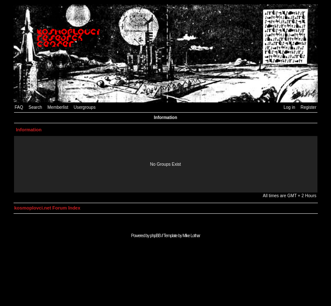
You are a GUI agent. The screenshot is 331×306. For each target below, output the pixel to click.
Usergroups (84, 107)
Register (308, 107)
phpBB (155, 235)
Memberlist (58, 107)
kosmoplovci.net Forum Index (47, 207)
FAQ (19, 107)
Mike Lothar (191, 235)
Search (35, 107)
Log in (289, 107)
